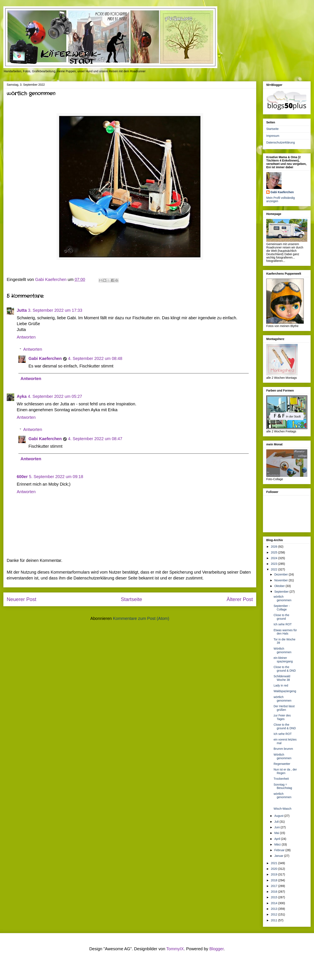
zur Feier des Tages (282, 717)
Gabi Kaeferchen (45, 358)
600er (22, 476)
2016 (274, 891)
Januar (279, 855)
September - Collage (282, 607)
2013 (274, 908)
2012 (274, 914)
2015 (274, 897)
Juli (276, 821)
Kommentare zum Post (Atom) (141, 618)
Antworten (26, 337)
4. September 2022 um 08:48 (95, 358)
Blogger (216, 948)
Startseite (131, 599)
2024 (274, 558)
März (278, 844)
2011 (274, 920)
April (277, 838)
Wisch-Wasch (282, 808)
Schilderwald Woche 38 (282, 678)
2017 (274, 886)
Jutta (22, 310)
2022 (274, 569)
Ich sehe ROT (283, 624)
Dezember (281, 574)
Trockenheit (281, 778)
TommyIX (175, 948)
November (281, 580)
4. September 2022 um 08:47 (95, 438)
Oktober (280, 586)
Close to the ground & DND (285, 668)
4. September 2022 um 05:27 (55, 396)
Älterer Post (240, 599)
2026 (274, 546)
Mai (277, 833)
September (281, 591)
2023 (274, 563)
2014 (274, 903)
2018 (274, 880)
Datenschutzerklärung (280, 142)
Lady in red (281, 685)
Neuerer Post (21, 599)
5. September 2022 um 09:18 (56, 476)
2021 (274, 863)
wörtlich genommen (282, 598)
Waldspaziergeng (285, 691)
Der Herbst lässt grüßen (284, 708)
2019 (274, 874)
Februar (279, 850)
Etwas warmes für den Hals (285, 631)
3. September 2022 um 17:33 (55, 310)
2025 (274, 552)
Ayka (22, 396)
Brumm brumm (283, 748)
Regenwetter (282, 763)
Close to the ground (281, 616)
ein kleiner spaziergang (283, 659)
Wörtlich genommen (282, 650)
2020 (274, 868)
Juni (277, 827)
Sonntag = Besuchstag (283, 786)
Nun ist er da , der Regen (285, 771)
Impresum (272, 135)
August (279, 815)
